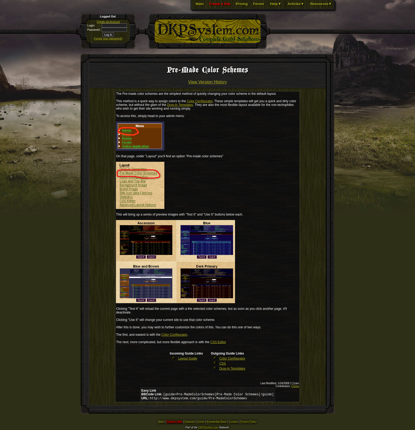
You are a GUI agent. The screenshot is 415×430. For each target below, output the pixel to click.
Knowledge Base (217, 422)
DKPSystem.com (209, 428)
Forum (258, 4)
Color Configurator (200, 101)
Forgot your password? (108, 38)
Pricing (242, 4)
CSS (222, 363)
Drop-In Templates (180, 105)
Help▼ (275, 4)
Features (189, 422)
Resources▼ (321, 4)
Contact (233, 422)
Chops (295, 386)
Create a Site (220, 4)
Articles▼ (296, 4)
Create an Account (108, 21)
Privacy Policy (248, 422)
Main (200, 4)
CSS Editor (218, 342)
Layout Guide (187, 358)
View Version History (207, 82)
